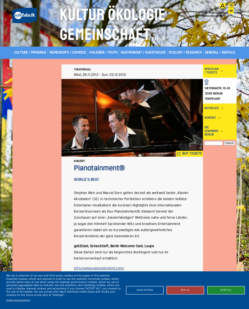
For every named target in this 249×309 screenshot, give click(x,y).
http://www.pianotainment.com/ (99, 268)
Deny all (185, 290)
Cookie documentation (18, 300)
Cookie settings (144, 290)
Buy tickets (189, 153)
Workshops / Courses (67, 52)
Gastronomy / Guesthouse (143, 52)
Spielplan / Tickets (211, 71)
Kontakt (210, 117)
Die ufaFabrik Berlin (211, 131)
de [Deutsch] (231, 5)
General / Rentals (220, 52)
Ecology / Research (185, 52)
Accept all (225, 290)
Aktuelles (212, 108)
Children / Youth (103, 52)
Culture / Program (30, 52)
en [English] (231, 11)
